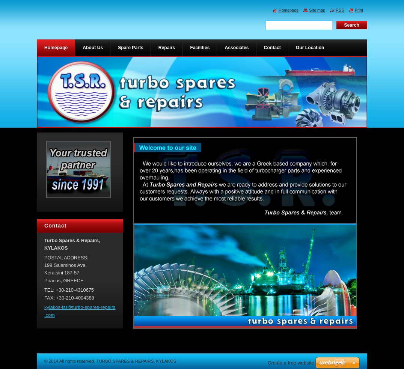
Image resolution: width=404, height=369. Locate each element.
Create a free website (291, 363)
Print (359, 10)
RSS (340, 10)
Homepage (288, 10)
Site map (317, 10)
